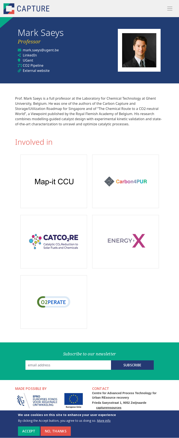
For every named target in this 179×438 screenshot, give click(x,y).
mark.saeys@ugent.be (41, 50)
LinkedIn (30, 55)
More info (104, 423)
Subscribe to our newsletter (89, 354)
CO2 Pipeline (33, 65)
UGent (28, 60)
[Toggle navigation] (170, 8)
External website (36, 70)
